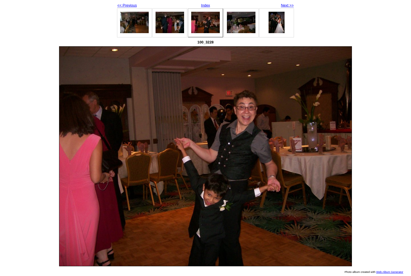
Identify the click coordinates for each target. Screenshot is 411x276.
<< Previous (127, 5)
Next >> (287, 5)
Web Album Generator (389, 271)
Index (205, 5)
